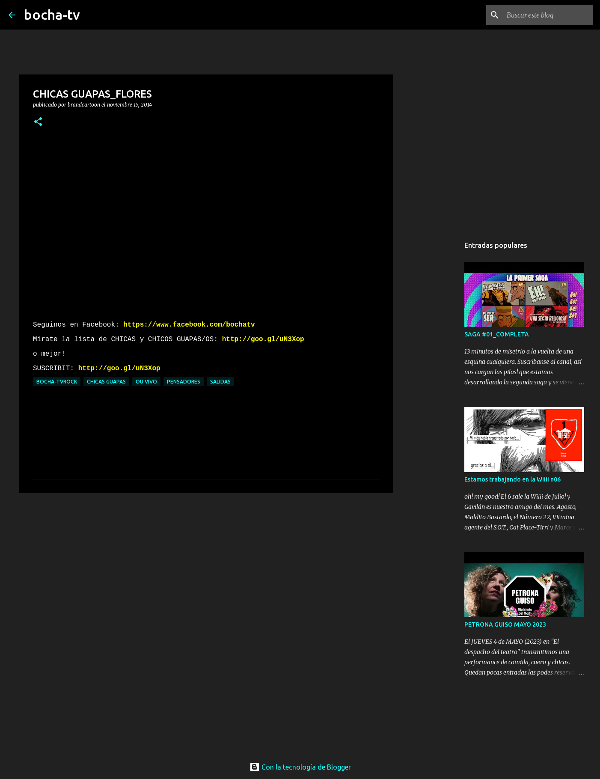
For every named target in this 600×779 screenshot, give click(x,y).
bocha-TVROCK (56, 381)
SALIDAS (220, 381)
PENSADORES (183, 381)
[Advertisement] (206, 566)
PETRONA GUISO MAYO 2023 (505, 624)
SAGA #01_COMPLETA (496, 334)
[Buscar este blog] (548, 15)
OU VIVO (146, 381)
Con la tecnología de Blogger (300, 767)
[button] (38, 122)
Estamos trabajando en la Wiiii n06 (512, 479)
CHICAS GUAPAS (106, 381)
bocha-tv (52, 14)
